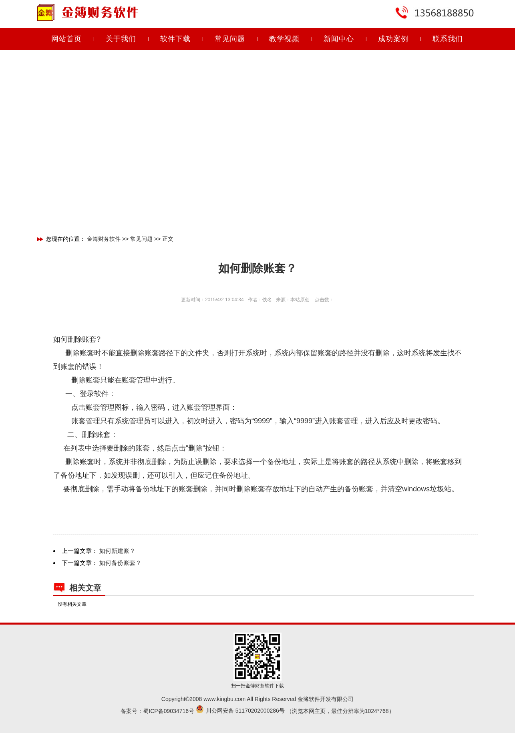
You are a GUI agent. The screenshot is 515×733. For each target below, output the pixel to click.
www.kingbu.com (224, 699)
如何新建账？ (117, 550)
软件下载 (175, 39)
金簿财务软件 (104, 239)
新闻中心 (339, 39)
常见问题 (230, 39)
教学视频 (284, 39)
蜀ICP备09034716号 (168, 711)
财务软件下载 (269, 686)
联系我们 (448, 39)
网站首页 (66, 39)
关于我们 (121, 39)
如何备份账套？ (120, 562)
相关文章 (85, 587)
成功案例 (393, 39)
